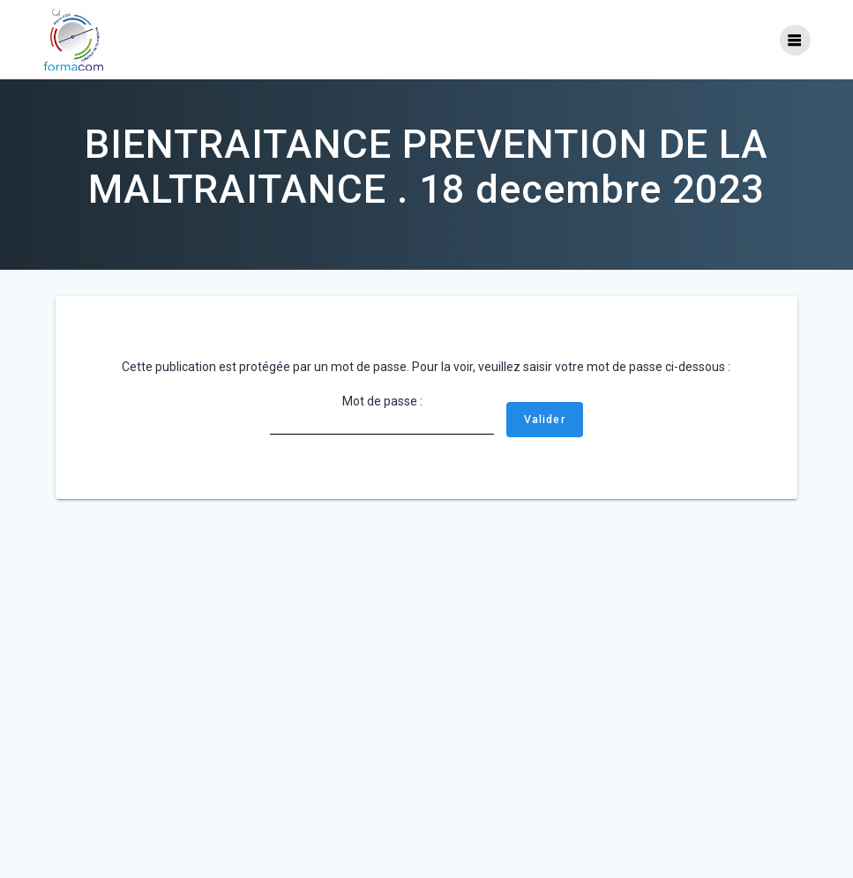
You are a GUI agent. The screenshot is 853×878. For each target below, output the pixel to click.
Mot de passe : (382, 414)
